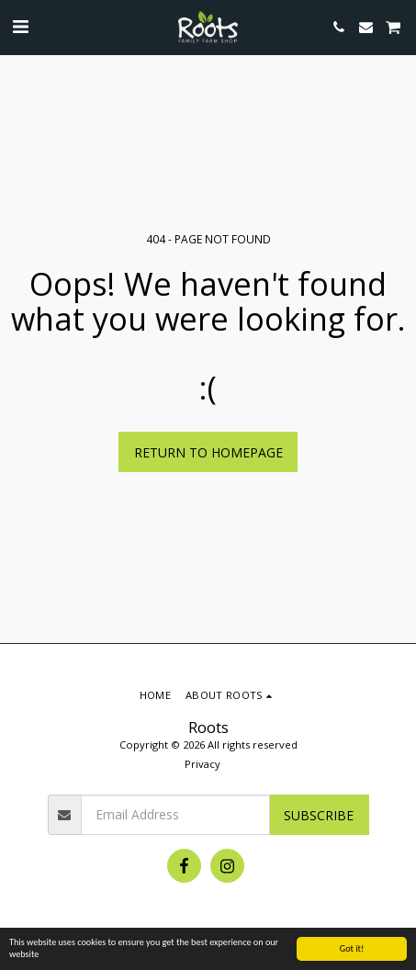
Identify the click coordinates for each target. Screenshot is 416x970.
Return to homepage (208, 452)
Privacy (202, 764)
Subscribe (319, 815)
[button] (20, 26)
